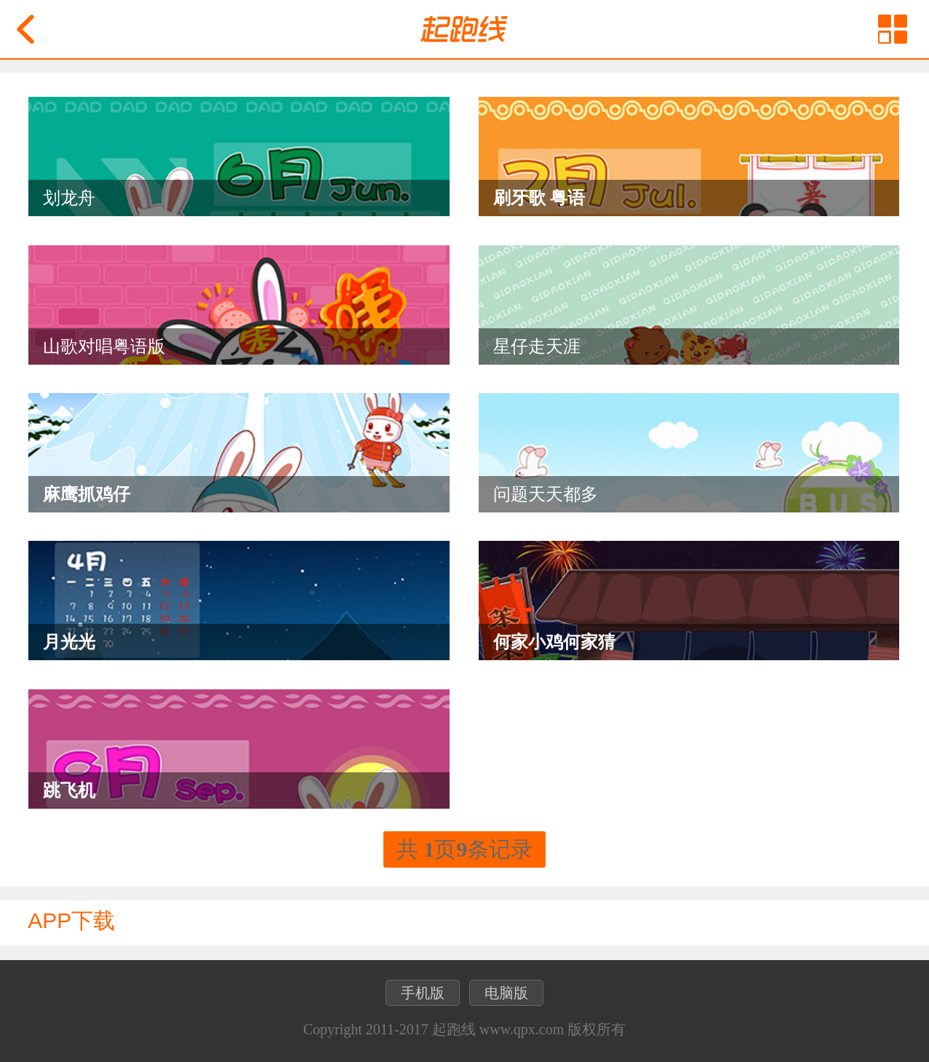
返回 (25, 29)
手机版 (422, 993)
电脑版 (506, 993)
